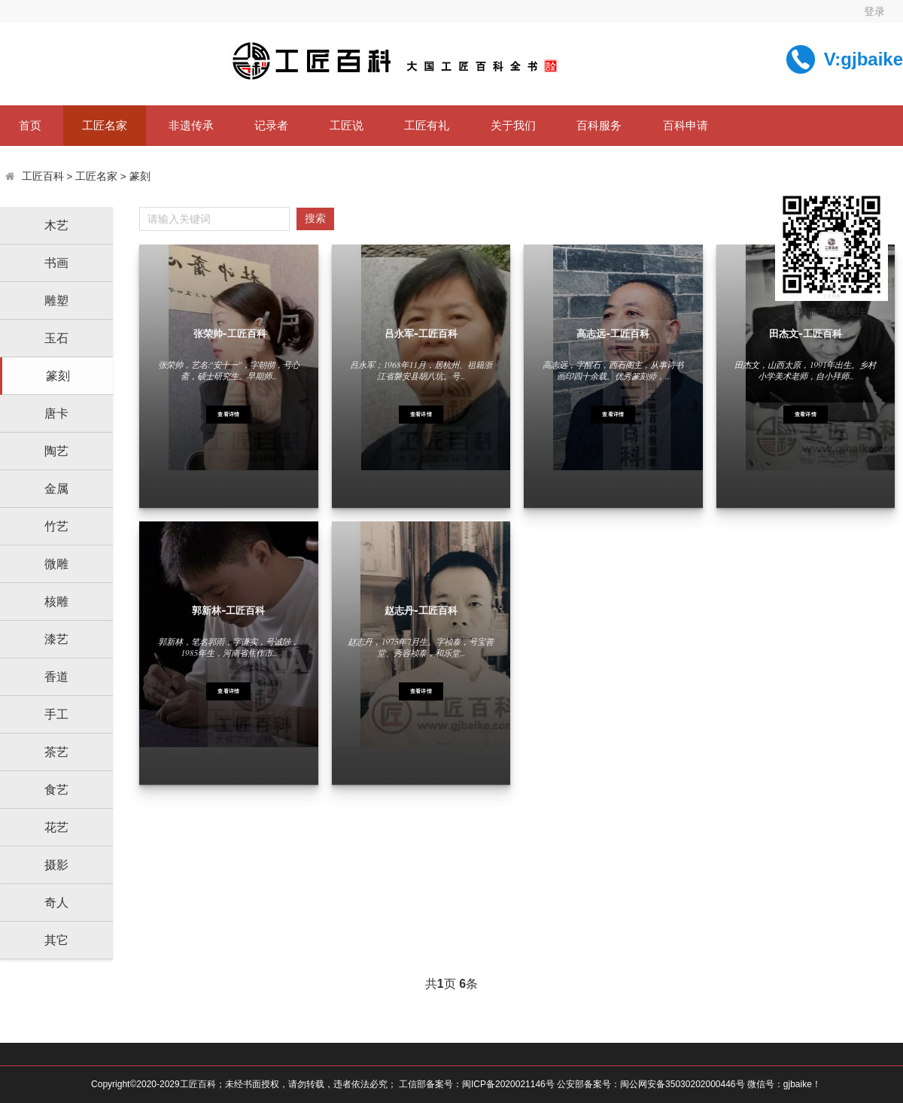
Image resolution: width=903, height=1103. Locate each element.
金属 (56, 488)
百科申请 (685, 125)
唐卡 (56, 413)
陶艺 (56, 451)
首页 (30, 125)
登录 (874, 11)
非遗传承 (191, 125)
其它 (56, 940)
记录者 (271, 125)
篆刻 (139, 176)
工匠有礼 (426, 125)
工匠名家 (104, 125)
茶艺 (56, 752)
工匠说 (346, 125)
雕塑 (56, 300)
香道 (56, 676)
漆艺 (56, 639)
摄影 (56, 864)
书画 (56, 263)
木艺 (56, 225)
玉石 (56, 338)
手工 (56, 714)
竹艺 (56, 526)
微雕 (56, 564)
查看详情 (228, 415)
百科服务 (599, 125)
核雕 (56, 601)
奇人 (56, 902)
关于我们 (513, 125)
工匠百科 (43, 176)
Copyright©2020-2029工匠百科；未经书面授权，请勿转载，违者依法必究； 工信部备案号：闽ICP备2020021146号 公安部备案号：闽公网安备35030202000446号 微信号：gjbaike (451, 1084)
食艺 (56, 789)
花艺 (56, 827)
